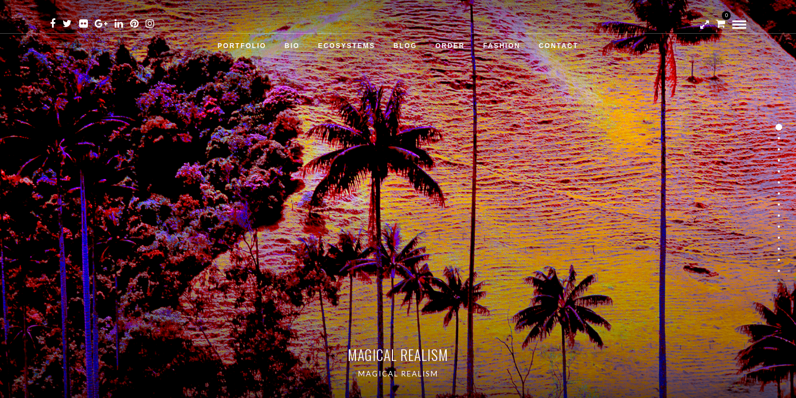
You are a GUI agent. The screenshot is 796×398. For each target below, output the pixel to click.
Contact (558, 46)
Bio (292, 46)
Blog (405, 46)
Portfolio (242, 46)
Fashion (501, 46)
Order (449, 46)
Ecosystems (346, 46)
